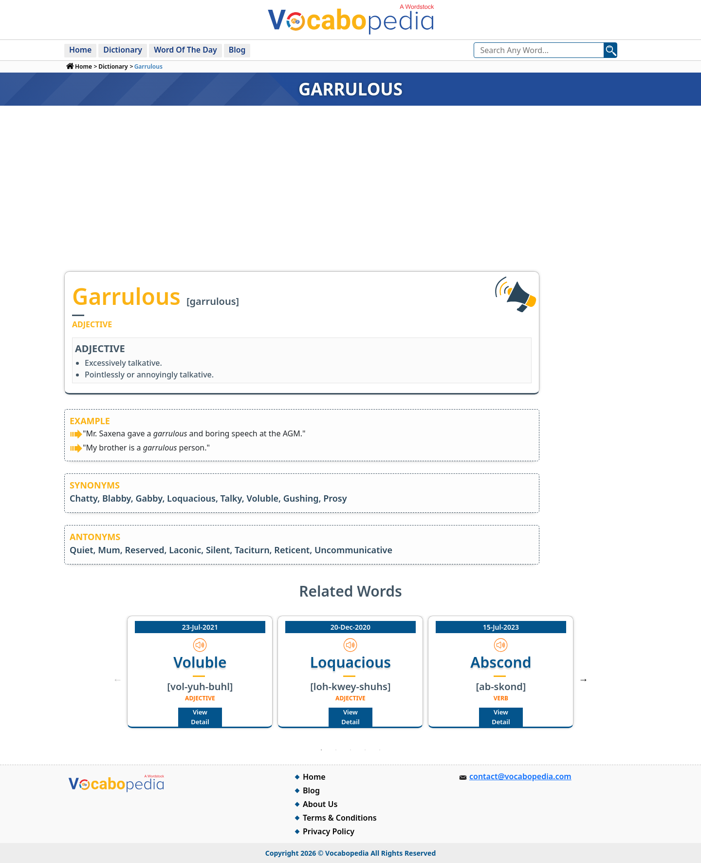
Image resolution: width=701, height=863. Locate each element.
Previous (117, 679)
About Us (320, 804)
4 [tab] (365, 750)
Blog (238, 49)
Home (80, 49)
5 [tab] (380, 750)
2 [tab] (336, 750)
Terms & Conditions (340, 817)
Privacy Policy (328, 831)
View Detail (200, 717)
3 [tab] (350, 750)
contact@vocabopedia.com (520, 776)
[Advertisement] (350, 198)
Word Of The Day (187, 49)
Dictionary (123, 49)
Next (584, 679)
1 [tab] (321, 750)
